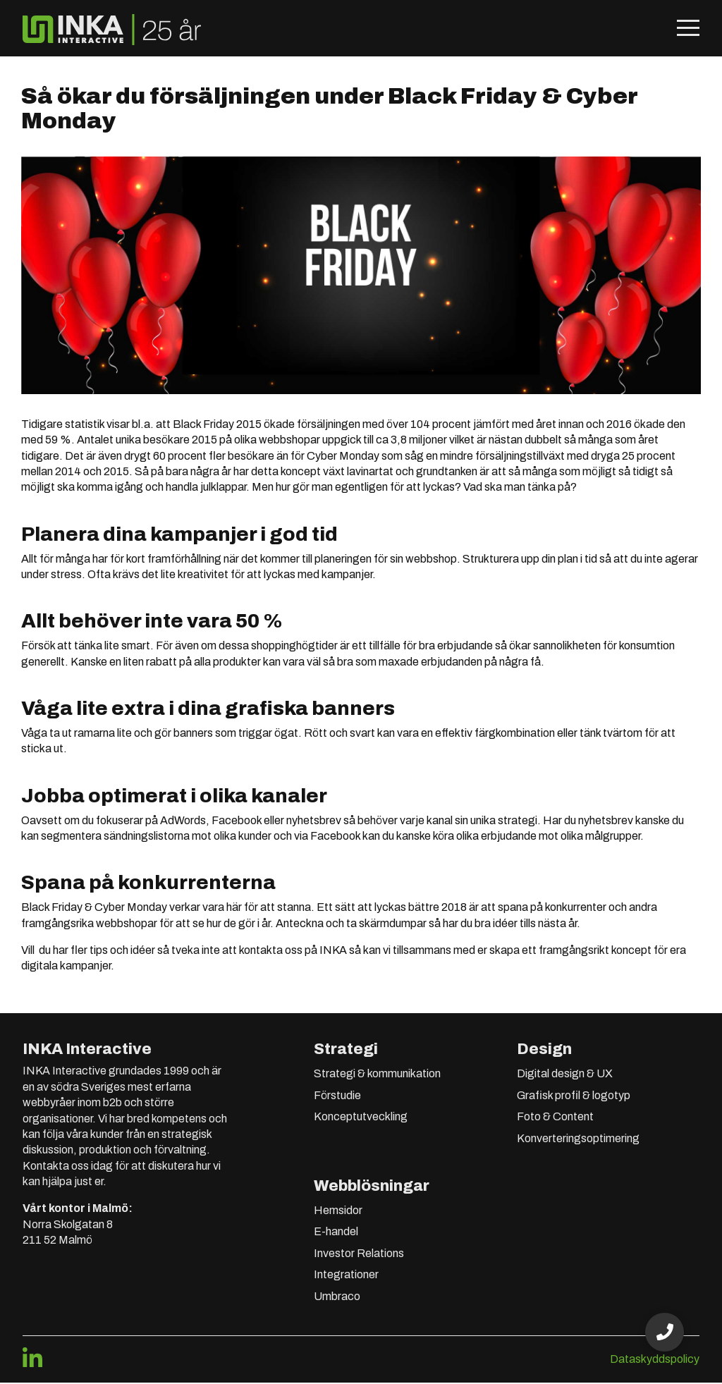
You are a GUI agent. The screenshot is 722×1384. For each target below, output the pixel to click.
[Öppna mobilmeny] (688, 29)
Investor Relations (359, 1254)
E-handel (336, 1233)
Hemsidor (338, 1211)
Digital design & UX (565, 1075)
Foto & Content (555, 1117)
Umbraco (337, 1297)
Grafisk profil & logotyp (573, 1096)
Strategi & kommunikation (377, 1075)
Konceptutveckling (361, 1117)
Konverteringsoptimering (578, 1139)
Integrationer (346, 1276)
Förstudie (337, 1096)
